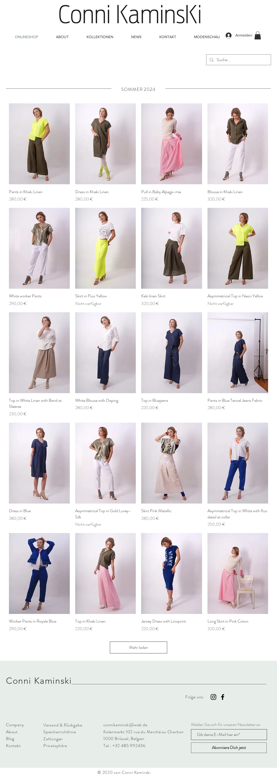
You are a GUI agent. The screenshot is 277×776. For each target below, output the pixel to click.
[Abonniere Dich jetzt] (229, 747)
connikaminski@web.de (125, 725)
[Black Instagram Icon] (213, 697)
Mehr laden (138, 647)
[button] (257, 35)
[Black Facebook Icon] (222, 697)
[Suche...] (238, 60)
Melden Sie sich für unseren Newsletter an (225, 724)
